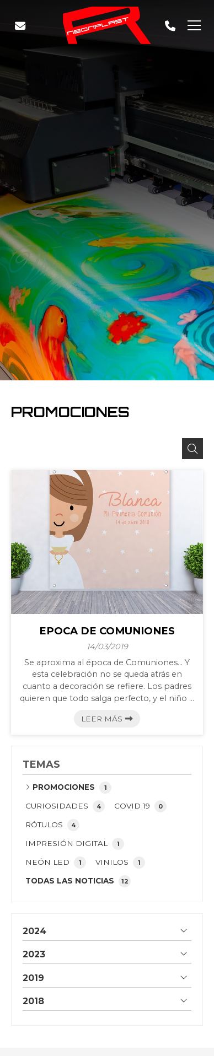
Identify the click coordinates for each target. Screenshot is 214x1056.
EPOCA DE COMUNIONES (107, 631)
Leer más (101, 718)
